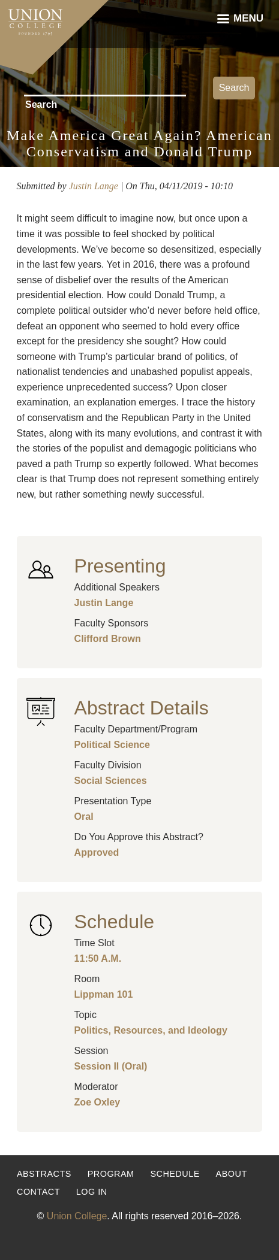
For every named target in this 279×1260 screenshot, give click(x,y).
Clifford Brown (107, 639)
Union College (77, 1216)
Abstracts (44, 1174)
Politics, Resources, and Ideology (150, 1030)
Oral (84, 816)
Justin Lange (93, 186)
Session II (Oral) (111, 1066)
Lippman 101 (103, 994)
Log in (91, 1192)
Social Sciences (110, 781)
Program (111, 1174)
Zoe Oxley (97, 1102)
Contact (38, 1192)
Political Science (112, 745)
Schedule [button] (114, 921)
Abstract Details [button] (141, 708)
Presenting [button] (120, 566)
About (231, 1174)
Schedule (174, 1174)
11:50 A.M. (98, 958)
